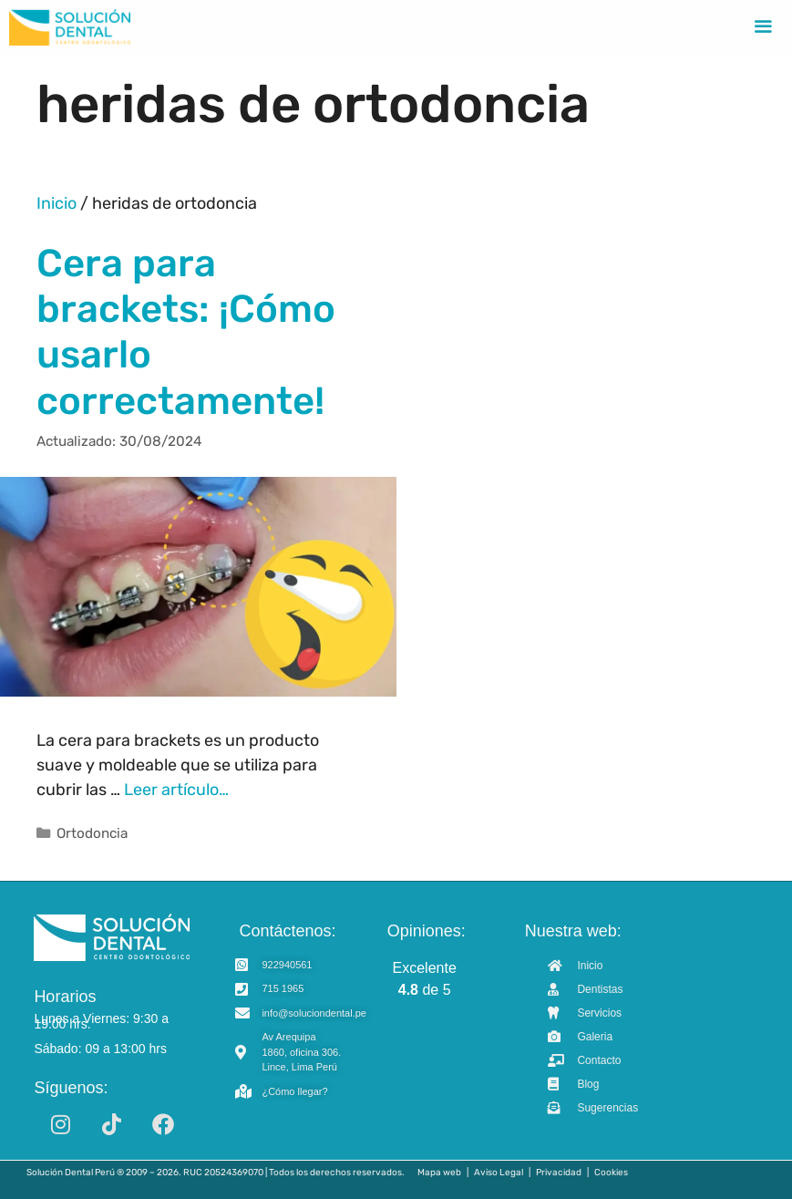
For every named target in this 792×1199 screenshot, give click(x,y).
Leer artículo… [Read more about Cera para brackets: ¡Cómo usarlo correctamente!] (176, 790)
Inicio (56, 203)
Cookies (611, 1172)
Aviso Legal (498, 1172)
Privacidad (558, 1172)
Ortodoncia (92, 833)
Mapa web (439, 1172)
